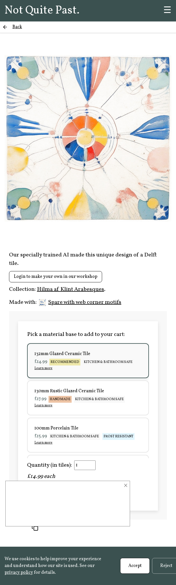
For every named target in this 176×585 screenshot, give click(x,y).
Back (17, 27)
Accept (135, 566)
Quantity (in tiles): (49, 465)
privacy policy (19, 573)
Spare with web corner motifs (80, 302)
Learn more (43, 368)
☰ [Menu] (167, 11)
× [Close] (125, 485)
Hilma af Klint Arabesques (70, 289)
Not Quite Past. (42, 11)
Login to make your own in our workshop (55, 277)
